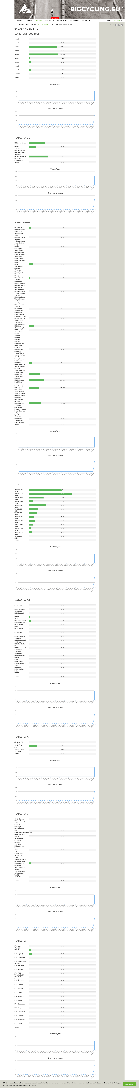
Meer (27, 24)
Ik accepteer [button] (129, 1084)
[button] (36, 1085)
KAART (112, 25)
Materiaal (74, 20)
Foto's (52, 24)
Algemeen (29, 20)
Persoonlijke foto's (64, 24)
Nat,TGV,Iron (62, 20)
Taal (109, 20)
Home (19, 20)
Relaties (86, 20)
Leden (39, 20)
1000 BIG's (49, 20)
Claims (33, 24)
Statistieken (43, 24)
